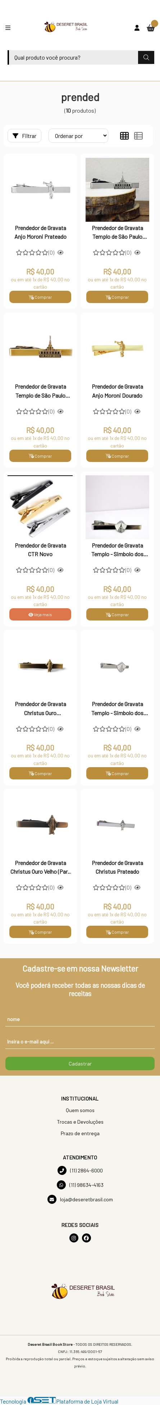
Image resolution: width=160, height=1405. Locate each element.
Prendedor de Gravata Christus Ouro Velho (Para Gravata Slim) (40, 868)
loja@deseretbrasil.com (80, 1199)
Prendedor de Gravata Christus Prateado (117, 867)
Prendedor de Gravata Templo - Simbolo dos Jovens (117, 550)
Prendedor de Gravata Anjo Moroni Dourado (117, 390)
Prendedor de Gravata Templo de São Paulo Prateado (117, 233)
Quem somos (80, 1110)
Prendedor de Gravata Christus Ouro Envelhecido (40, 709)
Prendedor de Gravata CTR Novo (40, 549)
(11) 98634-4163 (80, 1184)
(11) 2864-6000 (80, 1170)
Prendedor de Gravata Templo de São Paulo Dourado (40, 391)
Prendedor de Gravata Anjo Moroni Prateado (40, 232)
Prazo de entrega (80, 1133)
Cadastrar (80, 1063)
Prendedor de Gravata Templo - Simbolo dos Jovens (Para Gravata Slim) (117, 709)
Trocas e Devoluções (80, 1122)
